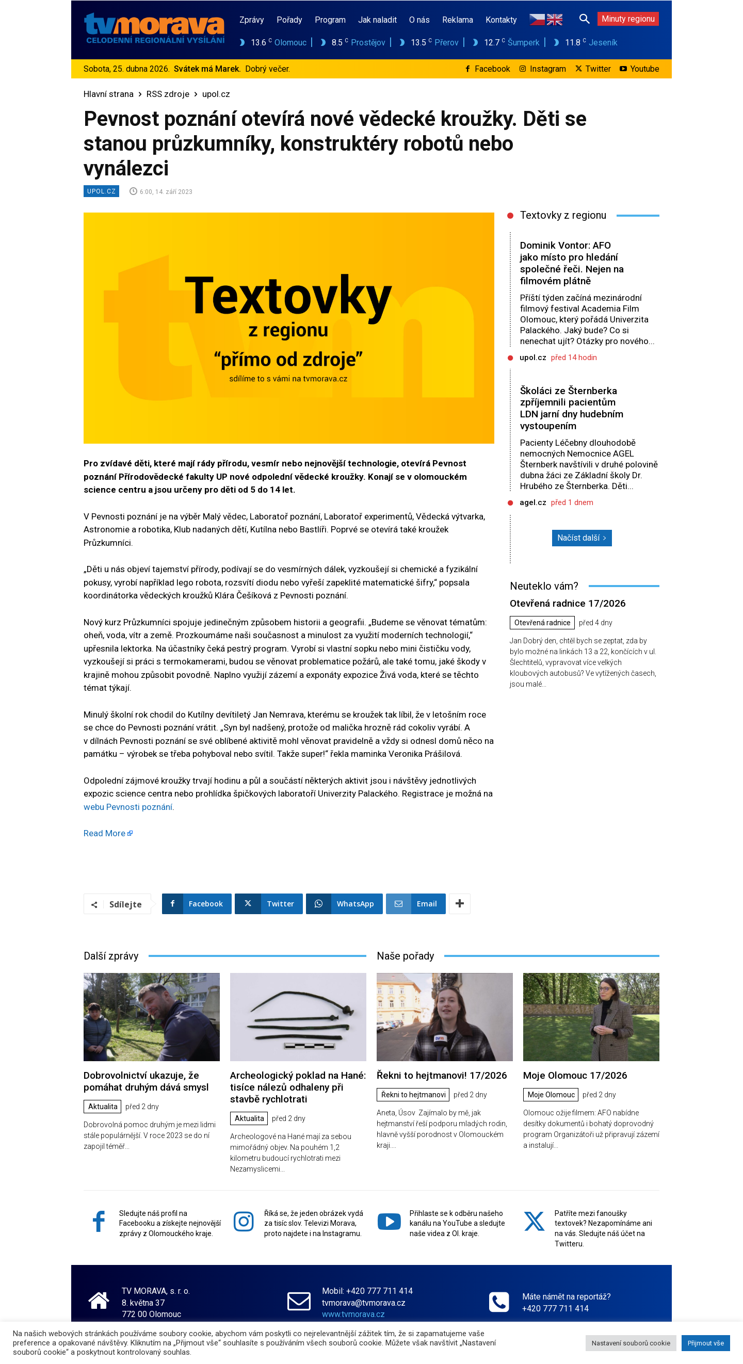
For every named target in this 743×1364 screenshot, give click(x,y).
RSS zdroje (168, 94)
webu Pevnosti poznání (128, 807)
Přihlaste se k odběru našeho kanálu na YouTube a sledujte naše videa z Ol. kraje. (457, 1223)
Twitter (598, 69)
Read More (104, 833)
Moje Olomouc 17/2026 (575, 1075)
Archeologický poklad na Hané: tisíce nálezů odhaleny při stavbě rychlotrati (298, 1087)
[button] (584, 18)
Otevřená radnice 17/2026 (568, 603)
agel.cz (533, 502)
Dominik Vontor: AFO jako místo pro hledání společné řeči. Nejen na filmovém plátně (572, 262)
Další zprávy (111, 956)
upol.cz (216, 94)
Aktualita (103, 1107)
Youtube (645, 69)
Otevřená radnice (542, 623)
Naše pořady (405, 956)
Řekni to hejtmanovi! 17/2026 (442, 1075)
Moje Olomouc (551, 1095)
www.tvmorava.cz (353, 1314)
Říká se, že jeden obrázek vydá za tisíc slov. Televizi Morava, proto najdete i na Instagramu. (313, 1223)
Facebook (492, 69)
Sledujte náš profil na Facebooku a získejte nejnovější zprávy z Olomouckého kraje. (170, 1223)
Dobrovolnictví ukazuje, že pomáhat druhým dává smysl (146, 1081)
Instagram (548, 69)
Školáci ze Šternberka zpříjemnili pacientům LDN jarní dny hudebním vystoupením (572, 408)
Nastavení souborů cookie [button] (631, 1343)
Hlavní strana (109, 94)
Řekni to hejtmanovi (413, 1095)
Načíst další (582, 538)
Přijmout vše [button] (706, 1343)
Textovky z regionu (563, 215)
